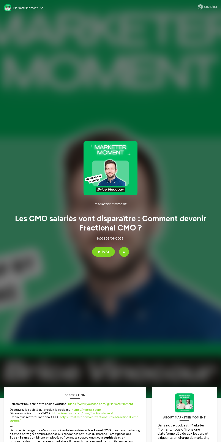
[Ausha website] (207, 6)
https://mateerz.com (86, 410)
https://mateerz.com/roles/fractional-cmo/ (82, 413)
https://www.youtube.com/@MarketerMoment (100, 404)
